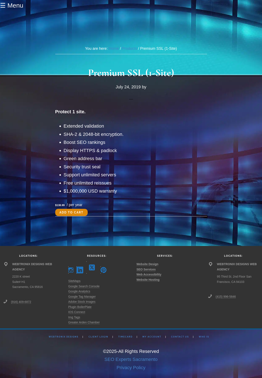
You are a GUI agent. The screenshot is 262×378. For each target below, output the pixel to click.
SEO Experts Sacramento (131, 359)
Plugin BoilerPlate (80, 307)
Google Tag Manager (82, 296)
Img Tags (74, 317)
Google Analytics (79, 291)
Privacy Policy (131, 367)
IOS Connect (76, 312)
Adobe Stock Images (81, 301)
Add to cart (71, 212)
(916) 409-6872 (21, 302)
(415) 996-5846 (226, 296)
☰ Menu (11, 5)
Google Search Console (84, 286)
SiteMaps (74, 281)
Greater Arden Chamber (84, 322)
